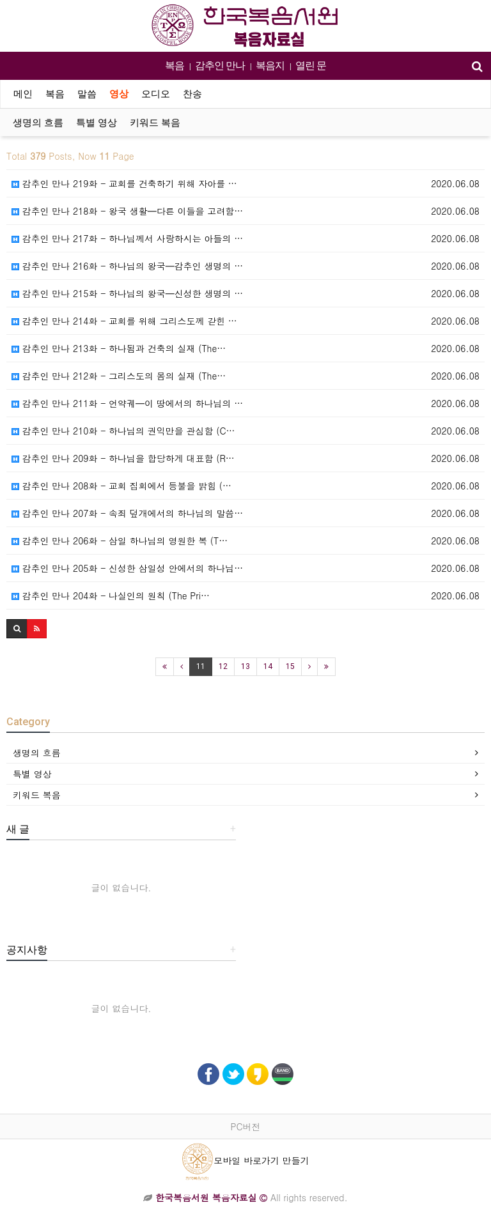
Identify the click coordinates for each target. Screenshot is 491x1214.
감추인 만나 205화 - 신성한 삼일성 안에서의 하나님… (127, 568)
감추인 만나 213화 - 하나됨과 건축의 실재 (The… (119, 348)
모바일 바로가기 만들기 (245, 1160)
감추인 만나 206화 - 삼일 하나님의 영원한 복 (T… (120, 540)
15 (290, 666)
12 (223, 666)
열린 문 (310, 65)
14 (267, 666)
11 (200, 666)
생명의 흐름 (38, 122)
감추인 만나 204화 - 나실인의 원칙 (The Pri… (111, 595)
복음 (174, 65)
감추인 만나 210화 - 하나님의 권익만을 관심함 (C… (123, 430)
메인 (23, 94)
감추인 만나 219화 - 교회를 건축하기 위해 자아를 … (124, 183)
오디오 (155, 94)
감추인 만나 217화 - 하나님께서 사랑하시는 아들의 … (127, 238)
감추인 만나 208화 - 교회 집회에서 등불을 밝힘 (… (121, 485)
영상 (119, 94)
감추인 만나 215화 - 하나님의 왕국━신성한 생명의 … (127, 293)
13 (245, 666)
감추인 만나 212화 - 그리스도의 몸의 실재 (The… (119, 375)
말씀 (87, 94)
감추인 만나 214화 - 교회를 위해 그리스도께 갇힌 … (124, 320)
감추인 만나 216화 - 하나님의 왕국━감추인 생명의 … (127, 265)
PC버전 (245, 1126)
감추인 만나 (220, 65)
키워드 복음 (155, 122)
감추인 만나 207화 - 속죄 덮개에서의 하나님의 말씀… (127, 513)
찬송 (192, 94)
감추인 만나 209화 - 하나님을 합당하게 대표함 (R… (123, 458)
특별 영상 (96, 122)
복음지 (270, 65)
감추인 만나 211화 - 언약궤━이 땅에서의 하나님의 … (127, 403)
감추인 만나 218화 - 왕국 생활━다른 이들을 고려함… (127, 210)
